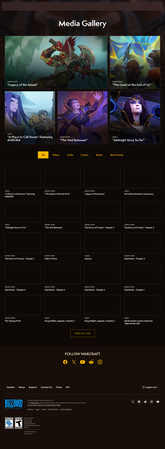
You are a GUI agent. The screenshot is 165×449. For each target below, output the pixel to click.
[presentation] (9, 6)
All (43, 154)
